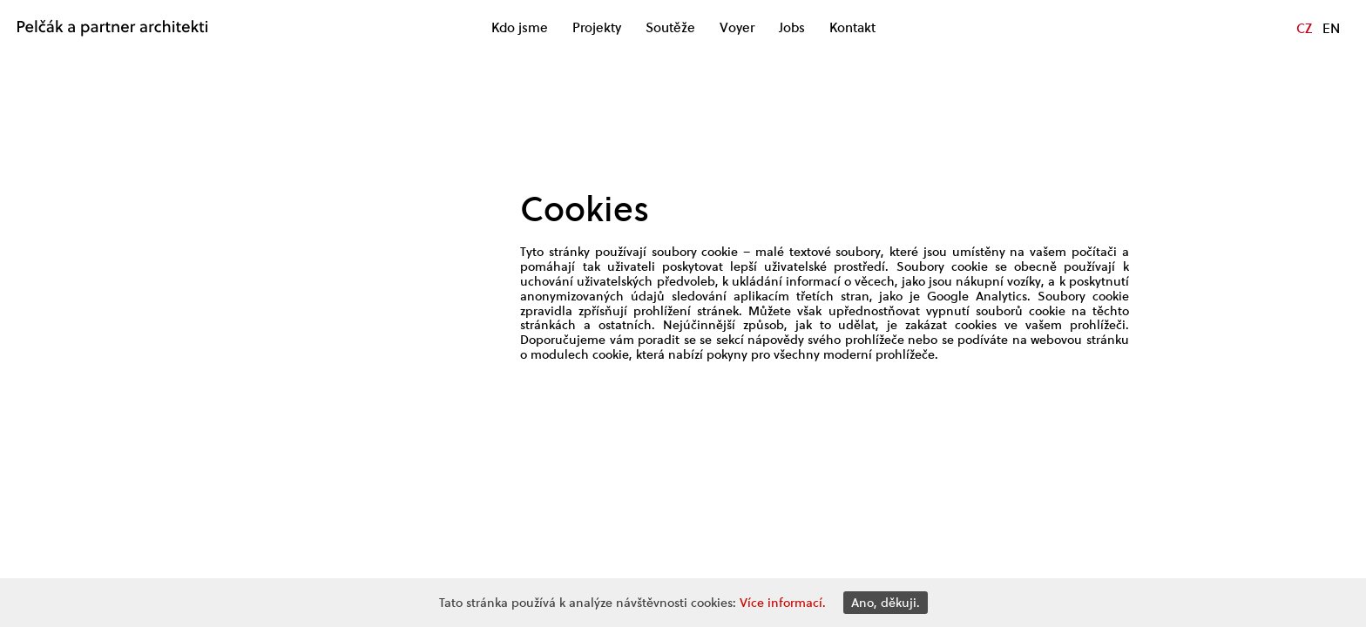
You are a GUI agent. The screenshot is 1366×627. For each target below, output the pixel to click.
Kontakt (852, 28)
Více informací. (783, 602)
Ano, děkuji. (885, 602)
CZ (1304, 27)
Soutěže (670, 28)
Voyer (737, 28)
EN (1331, 27)
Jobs (792, 28)
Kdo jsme (519, 28)
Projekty (596, 28)
